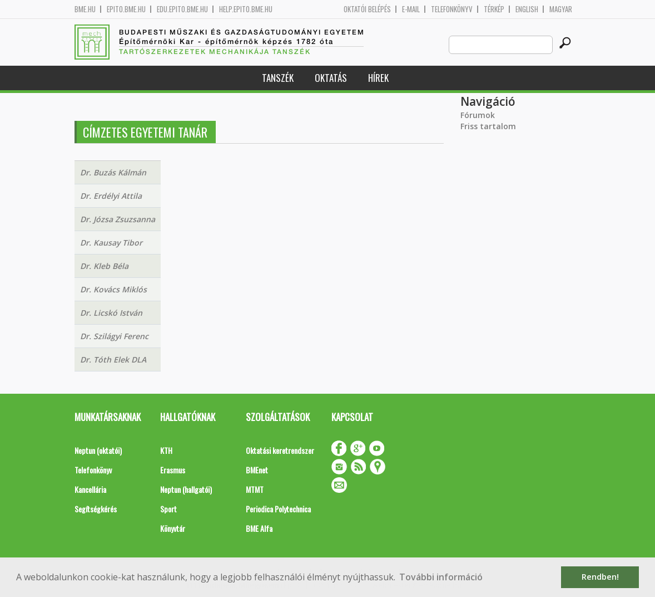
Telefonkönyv (452, 9)
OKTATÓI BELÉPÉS (367, 9)
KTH (166, 450)
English (526, 9)
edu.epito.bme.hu (182, 9)
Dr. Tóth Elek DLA (113, 359)
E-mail (411, 9)
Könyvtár (172, 528)
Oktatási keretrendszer (280, 450)
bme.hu (85, 9)
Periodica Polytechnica (278, 509)
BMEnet (257, 470)
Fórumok (477, 115)
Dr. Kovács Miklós (113, 289)
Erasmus (172, 470)
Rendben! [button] (600, 576)
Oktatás (331, 78)
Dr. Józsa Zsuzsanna (117, 219)
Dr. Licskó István (111, 312)
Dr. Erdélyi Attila (111, 195)
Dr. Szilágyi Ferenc (114, 336)
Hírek (378, 78)
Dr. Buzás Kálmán (113, 172)
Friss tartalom (488, 126)
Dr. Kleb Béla (104, 266)
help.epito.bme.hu (245, 9)
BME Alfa (259, 528)
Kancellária (90, 489)
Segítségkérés (96, 509)
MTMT (255, 489)
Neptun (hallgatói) (186, 489)
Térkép (494, 9)
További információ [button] (441, 577)
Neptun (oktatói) (98, 450)
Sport (168, 509)
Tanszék (278, 78)
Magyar (560, 9)
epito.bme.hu (126, 9)
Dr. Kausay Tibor (111, 242)
